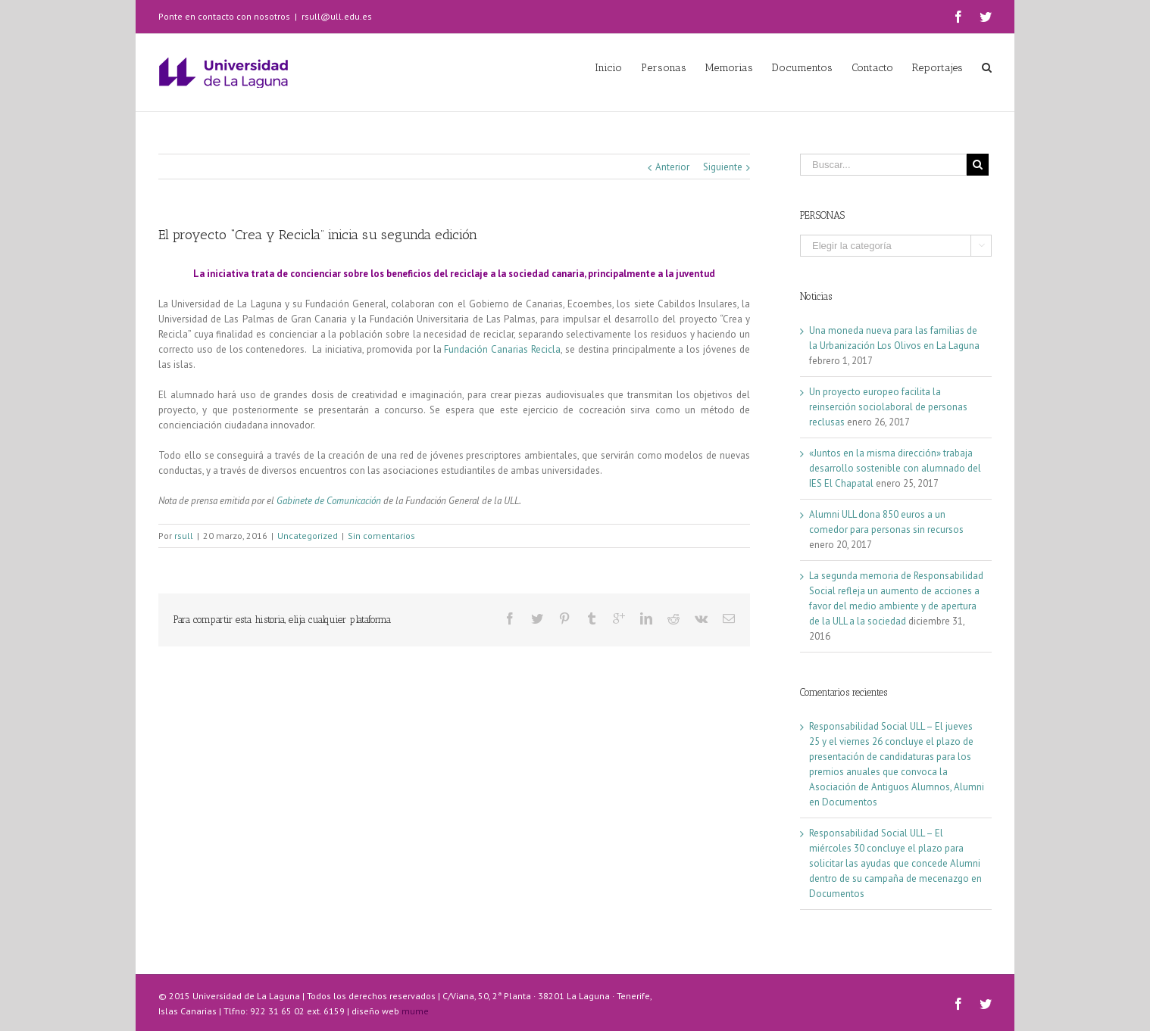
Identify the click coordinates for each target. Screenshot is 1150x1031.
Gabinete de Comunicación (329, 500)
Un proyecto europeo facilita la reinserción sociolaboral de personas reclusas (888, 406)
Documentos (849, 802)
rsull (183, 535)
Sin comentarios (381, 535)
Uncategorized (307, 535)
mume (415, 1011)
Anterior (672, 166)
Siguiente (722, 166)
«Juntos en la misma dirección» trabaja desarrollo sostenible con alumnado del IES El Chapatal (895, 468)
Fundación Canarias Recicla (502, 349)
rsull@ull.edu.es (337, 16)
